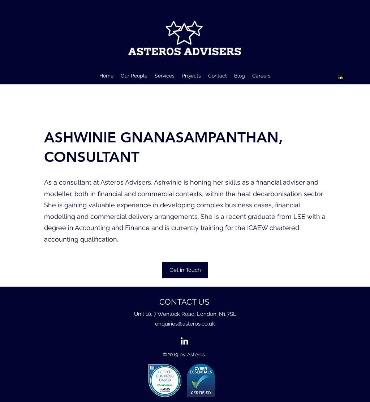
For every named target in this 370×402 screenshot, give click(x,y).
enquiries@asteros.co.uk (185, 324)
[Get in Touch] (185, 270)
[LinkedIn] (340, 77)
